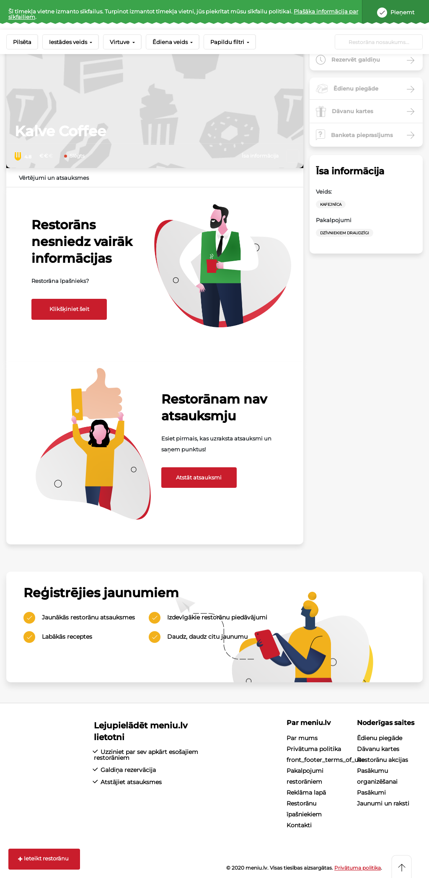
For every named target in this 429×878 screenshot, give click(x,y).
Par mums (302, 738)
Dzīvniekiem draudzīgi (344, 233)
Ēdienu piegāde (379, 738)
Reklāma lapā (306, 792)
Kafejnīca (330, 204)
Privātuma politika (314, 749)
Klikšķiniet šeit (69, 309)
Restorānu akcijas (382, 760)
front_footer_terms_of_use (325, 760)
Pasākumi (371, 792)
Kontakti (299, 825)
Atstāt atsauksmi (199, 477)
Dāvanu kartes (378, 749)
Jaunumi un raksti (383, 803)
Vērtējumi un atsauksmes (54, 177)
